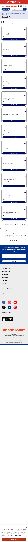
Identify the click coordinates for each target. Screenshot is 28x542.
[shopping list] (23, 6)
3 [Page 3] (15, 421)
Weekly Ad (6, 9)
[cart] (26, 6)
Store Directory (6, 468)
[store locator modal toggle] (18, 6)
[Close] (26, 527)
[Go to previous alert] (3, 2)
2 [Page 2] (13, 421)
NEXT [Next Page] (23, 421)
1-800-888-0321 (6, 465)
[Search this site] (25, 9)
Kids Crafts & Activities (19, 13)
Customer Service (6, 485)
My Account (5, 471)
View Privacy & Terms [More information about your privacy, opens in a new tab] (16, 535)
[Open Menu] (2, 6)
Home (2, 13)
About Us (4, 490)
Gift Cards (4, 477)
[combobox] (17, 9)
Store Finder (5, 474)
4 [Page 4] (17, 421)
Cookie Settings (14, 539)
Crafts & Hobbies (9, 13)
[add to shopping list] (25, 30)
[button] (14, 486)
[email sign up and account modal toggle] (21, 6)
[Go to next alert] (24, 2)
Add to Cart (14, 55)
